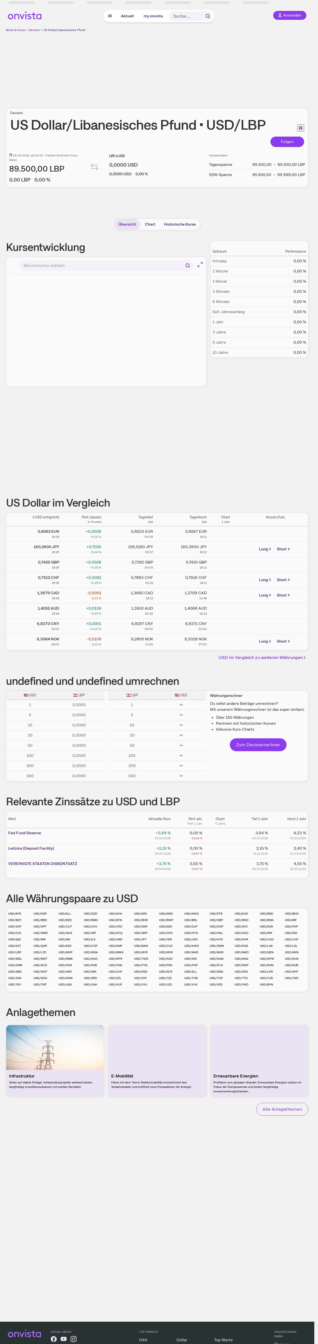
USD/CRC (116, 926)
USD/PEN (165, 965)
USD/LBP (14, 952)
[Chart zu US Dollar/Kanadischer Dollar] (225, 594)
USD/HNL (216, 933)
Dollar (182, 1340)
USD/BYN (266, 984)
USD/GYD (166, 933)
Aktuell (127, 16)
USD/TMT (40, 984)
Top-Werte (223, 1340)
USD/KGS (241, 946)
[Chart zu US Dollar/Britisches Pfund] (225, 563)
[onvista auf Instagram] (74, 1340)
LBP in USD (117, 155)
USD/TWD (141, 959)
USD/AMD (166, 914)
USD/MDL (15, 959)
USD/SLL (190, 972)
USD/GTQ (115, 933)
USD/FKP (291, 926)
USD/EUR (266, 926)
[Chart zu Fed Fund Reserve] (220, 834)
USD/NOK (292, 959)
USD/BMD (91, 920)
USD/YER (165, 939)
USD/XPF (39, 926)
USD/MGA (91, 952)
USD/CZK (266, 978)
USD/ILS (89, 939)
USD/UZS (165, 984)
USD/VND (241, 984)
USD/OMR (15, 965)
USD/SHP (291, 972)
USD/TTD (241, 978)
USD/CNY (90, 926)
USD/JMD (115, 939)
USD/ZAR (14, 978)
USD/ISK (64, 939)
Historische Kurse (180, 224)
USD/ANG (241, 959)
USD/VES (216, 984)
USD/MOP (65, 952)
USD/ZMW (217, 946)
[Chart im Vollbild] (200, 265)
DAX (143, 1340)
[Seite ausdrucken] (300, 127)
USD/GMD (40, 933)
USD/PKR (65, 965)
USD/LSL (291, 946)
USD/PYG (140, 965)
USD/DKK (141, 926)
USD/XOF (14, 926)
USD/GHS (65, 933)
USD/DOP (216, 926)
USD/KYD (216, 939)
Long (265, 549)
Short (284, 549)
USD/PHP (191, 965)
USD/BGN (267, 920)
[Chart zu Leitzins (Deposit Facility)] (220, 850)
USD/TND (291, 978)
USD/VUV (191, 984)
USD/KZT (14, 946)
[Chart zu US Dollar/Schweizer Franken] (225, 579)
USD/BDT (15, 920)
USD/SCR (165, 972)
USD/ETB (216, 914)
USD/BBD (40, 920)
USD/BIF (291, 920)
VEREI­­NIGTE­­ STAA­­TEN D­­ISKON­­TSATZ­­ (42, 863)
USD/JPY (140, 939)
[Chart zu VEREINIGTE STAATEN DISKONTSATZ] (220, 865)
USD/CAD (267, 939)
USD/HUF (115, 984)
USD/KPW (267, 959)
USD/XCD (40, 965)
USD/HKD (241, 933)
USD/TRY (14, 984)
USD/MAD (191, 952)
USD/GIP (90, 933)
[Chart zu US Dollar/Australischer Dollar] (225, 610)
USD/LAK (266, 946)
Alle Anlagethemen (282, 1109)
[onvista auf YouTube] (64, 1340)
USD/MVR (166, 952)
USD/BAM (141, 946)
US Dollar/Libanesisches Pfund (64, 30)
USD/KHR (241, 939)
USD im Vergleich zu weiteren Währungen (263, 657)
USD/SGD (216, 972)
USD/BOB (141, 920)
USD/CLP (65, 926)
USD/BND (241, 920)
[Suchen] (188, 265)
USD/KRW (65, 978)
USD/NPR (115, 959)
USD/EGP (40, 914)
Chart (150, 224)
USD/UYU (140, 984)
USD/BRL (190, 920)
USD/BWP (166, 920)
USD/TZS (165, 978)
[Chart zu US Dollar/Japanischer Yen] (225, 548)
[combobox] (106, 265)
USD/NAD (91, 959)
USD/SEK (90, 972)
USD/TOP (216, 978)
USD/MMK (65, 959)
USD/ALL (64, 914)
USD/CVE (291, 939)
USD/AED (165, 926)
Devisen (34, 30)
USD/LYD (39, 952)
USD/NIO (190, 959)
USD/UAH (90, 984)
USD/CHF (115, 972)
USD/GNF (141, 933)
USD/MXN (292, 952)
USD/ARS (140, 914)
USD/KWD (191, 946)
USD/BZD (65, 920)
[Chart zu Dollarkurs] (225, 533)
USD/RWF (242, 965)
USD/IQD (14, 939)
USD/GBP (216, 920)
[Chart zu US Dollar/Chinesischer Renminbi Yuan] (225, 625)
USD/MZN (267, 952)
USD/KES (64, 946)
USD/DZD (90, 914)
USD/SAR (65, 972)
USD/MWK (116, 952)
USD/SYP (140, 978)
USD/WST (40, 972)
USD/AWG (191, 914)
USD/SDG (40, 978)
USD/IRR (39, 939)
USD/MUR (216, 952)
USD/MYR (141, 952)
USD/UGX (65, 984)
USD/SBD (15, 972)
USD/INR (266, 933)
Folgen (287, 141)
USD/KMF (115, 946)
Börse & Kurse (15, 30)
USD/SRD (90, 978)
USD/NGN (217, 959)
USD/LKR (266, 972)
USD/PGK (115, 965)
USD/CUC (166, 946)
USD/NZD (166, 959)
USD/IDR (291, 933)
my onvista (153, 16)
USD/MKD (242, 952)
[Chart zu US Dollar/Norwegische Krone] (225, 640)
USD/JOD (191, 939)
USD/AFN (14, 914)
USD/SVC (241, 926)
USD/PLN (216, 965)
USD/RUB (291, 965)
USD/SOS (241, 972)
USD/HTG (191, 933)
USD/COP (91, 946)
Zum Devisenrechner (258, 744)
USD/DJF (190, 926)
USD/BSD (266, 914)
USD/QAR (40, 946)
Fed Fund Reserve (24, 833)
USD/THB (191, 978)
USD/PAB (90, 965)
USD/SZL (115, 978)
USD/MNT (40, 959)
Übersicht (127, 224)
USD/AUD (241, 914)
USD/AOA (115, 914)
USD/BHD (292, 914)
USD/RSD (140, 972)
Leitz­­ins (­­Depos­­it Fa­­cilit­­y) (31, 848)
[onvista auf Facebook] (54, 1340)
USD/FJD (14, 933)
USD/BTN (115, 920)
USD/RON (267, 965)
